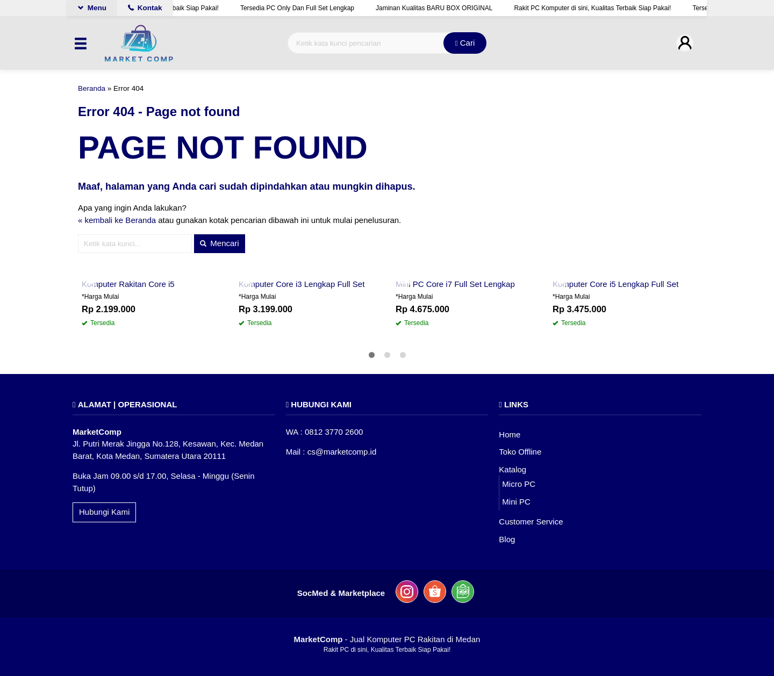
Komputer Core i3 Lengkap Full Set (301, 284)
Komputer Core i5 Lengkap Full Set (615, 284)
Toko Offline (520, 451)
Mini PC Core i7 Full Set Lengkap (455, 284)
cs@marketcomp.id (342, 451)
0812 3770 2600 (334, 431)
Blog (507, 539)
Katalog (512, 469)
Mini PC (516, 501)
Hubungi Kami (104, 511)
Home (509, 434)
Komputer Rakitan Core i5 (128, 284)
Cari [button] (465, 42)
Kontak (145, 8)
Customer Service (531, 521)
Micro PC (518, 483)
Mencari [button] (219, 243)
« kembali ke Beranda (117, 220)
